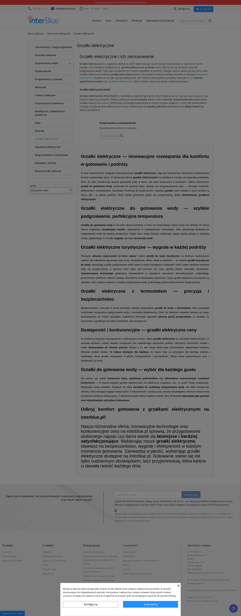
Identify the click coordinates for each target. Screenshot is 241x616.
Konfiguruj (90, 604)
